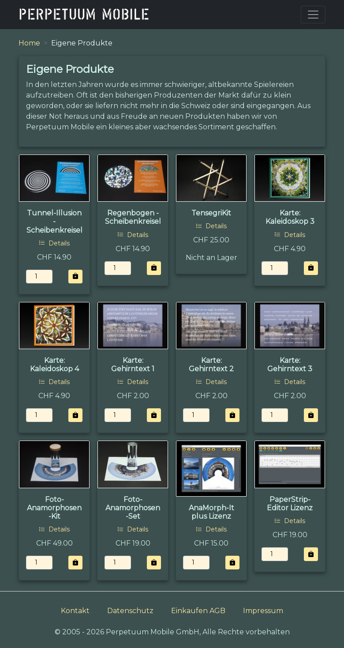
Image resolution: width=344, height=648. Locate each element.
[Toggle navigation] (313, 14)
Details (54, 243)
